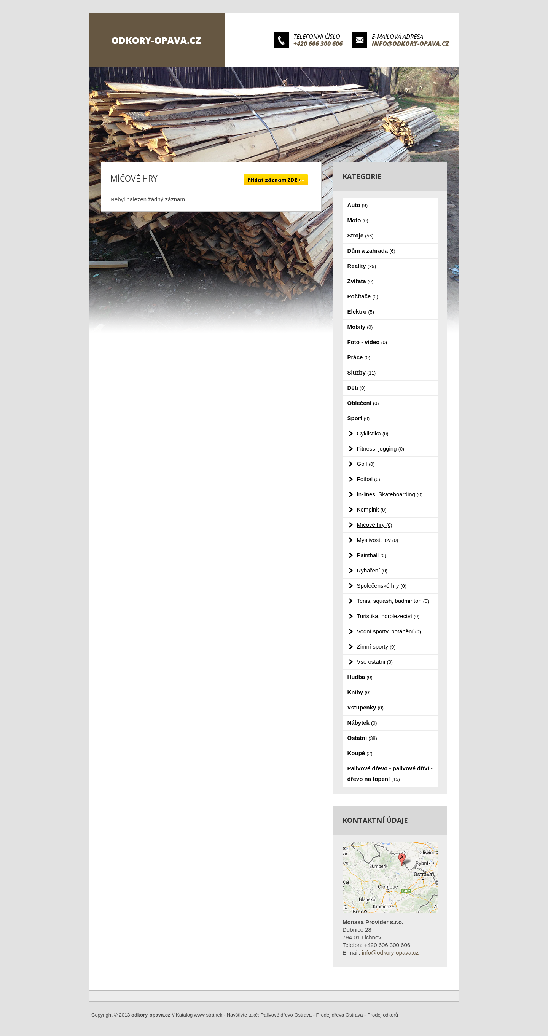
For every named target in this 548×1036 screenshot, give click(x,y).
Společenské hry (381, 585)
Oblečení (363, 403)
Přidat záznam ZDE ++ (275, 179)
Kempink (372, 509)
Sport (358, 418)
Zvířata (360, 281)
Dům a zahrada (371, 250)
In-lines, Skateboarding (390, 494)
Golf (366, 464)
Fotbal (368, 479)
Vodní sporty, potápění (389, 631)
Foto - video (367, 342)
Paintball (371, 555)
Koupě (360, 753)
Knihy (359, 692)
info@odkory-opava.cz (410, 43)
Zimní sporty (376, 646)
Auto (357, 205)
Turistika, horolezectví (388, 616)
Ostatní (362, 738)
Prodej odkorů (382, 1015)
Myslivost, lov (377, 540)
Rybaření (372, 570)
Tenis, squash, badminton (393, 601)
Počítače (362, 296)
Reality (361, 266)
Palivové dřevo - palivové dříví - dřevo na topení (390, 773)
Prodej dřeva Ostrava (339, 1015)
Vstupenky (365, 707)
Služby (361, 372)
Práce (358, 357)
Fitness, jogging (381, 448)
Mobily (360, 327)
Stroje (360, 235)
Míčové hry (374, 524)
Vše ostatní (375, 661)
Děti (356, 387)
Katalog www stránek (199, 1015)
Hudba (360, 677)
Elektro (360, 311)
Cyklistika (373, 433)
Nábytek (362, 722)
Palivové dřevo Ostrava (286, 1015)
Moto (357, 220)
